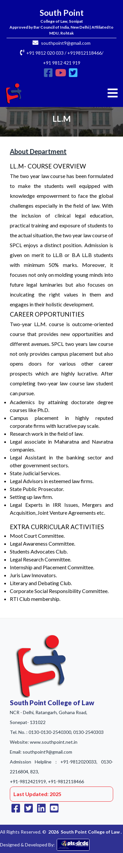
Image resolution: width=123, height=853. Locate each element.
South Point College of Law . (91, 832)
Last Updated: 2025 (37, 794)
